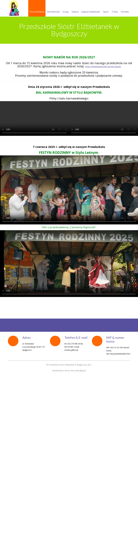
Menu (70, 41)
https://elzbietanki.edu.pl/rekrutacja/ (103, 96)
